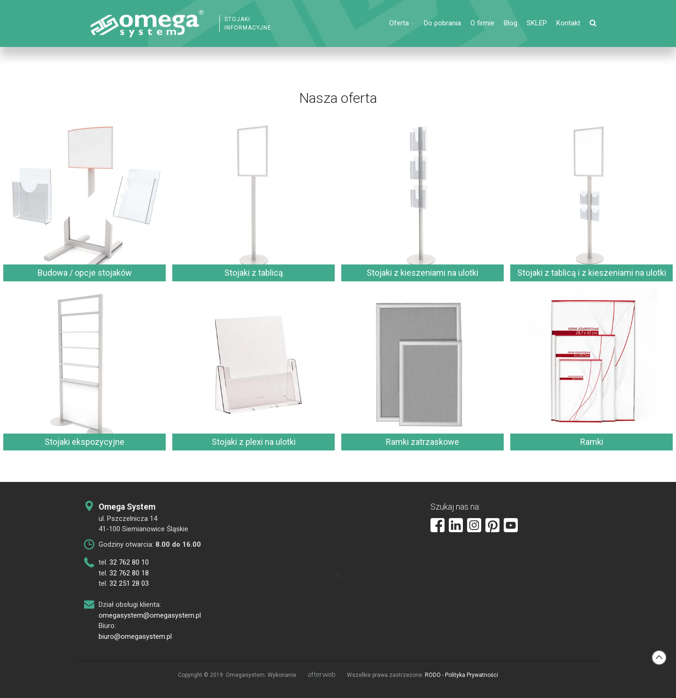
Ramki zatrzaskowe (422, 442)
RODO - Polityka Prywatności (461, 675)
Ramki (591, 442)
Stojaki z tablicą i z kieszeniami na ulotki (591, 273)
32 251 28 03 (129, 583)
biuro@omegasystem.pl (135, 636)
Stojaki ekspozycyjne (84, 442)
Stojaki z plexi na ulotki (254, 442)
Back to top (659, 657)
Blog (510, 23)
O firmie (482, 23)
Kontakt (568, 23)
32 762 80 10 (129, 562)
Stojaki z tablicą (253, 273)
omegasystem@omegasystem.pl (150, 615)
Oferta (399, 23)
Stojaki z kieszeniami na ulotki (422, 273)
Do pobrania (442, 23)
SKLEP (537, 23)
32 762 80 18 (129, 573)
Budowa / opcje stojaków (85, 273)
